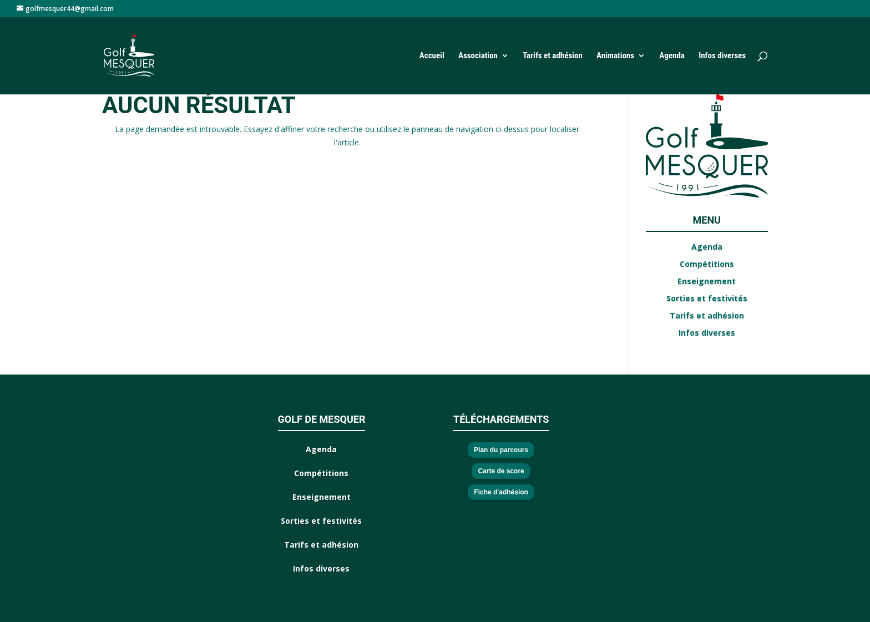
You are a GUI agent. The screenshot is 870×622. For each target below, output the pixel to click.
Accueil (431, 56)
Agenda (672, 56)
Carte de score (501, 471)
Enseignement (706, 281)
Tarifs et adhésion (553, 56)
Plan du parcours (501, 450)
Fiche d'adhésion (501, 492)
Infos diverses (722, 56)
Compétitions (707, 264)
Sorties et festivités (706, 298)
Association (478, 56)
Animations (615, 56)
